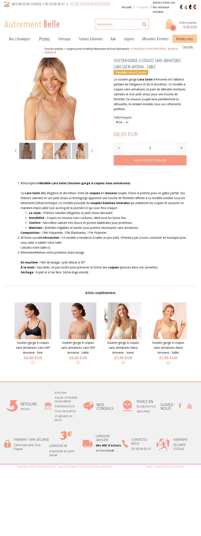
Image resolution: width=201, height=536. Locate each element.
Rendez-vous (184, 38)
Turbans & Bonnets (91, 38)
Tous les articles (53, 49)
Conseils (187, 47)
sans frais (143, 411)
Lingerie (129, 38)
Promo (44, 38)
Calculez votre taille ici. (36, 247)
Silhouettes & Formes (155, 38)
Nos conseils (105, 406)
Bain (113, 38)
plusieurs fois (146, 406)
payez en (145, 401)
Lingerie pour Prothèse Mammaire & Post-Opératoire (98, 49)
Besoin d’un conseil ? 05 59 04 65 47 (38, 4)
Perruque (65, 38)
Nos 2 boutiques (19, 38)
